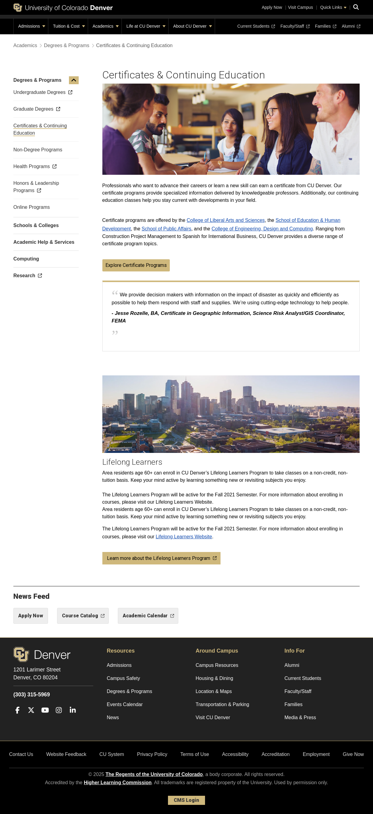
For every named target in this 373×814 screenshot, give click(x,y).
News (113, 717)
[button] (74, 80)
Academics (106, 26)
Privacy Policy (152, 754)
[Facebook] (17, 719)
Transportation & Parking (222, 704)
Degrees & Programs (66, 45)
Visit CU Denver (213, 717)
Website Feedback (66, 754)
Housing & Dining (214, 678)
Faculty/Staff (295, 26)
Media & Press (300, 717)
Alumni (351, 26)
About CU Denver (192, 26)
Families (325, 26)
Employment (316, 754)
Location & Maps (214, 691)
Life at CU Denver (146, 26)
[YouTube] (45, 719)
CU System (111, 754)
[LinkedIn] (73, 719)
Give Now (353, 754)
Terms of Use (194, 754)
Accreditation (276, 754)
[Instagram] (59, 719)
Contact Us (21, 754)
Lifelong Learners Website (184, 536)
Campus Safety (123, 678)
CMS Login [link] (186, 800)
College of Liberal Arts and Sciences (226, 220)
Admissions (31, 26)
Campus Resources (217, 665)
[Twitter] (31, 719)
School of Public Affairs (166, 228)
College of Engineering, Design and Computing (262, 228)
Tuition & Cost (69, 26)
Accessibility (235, 754)
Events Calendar (125, 704)
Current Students (256, 26)
